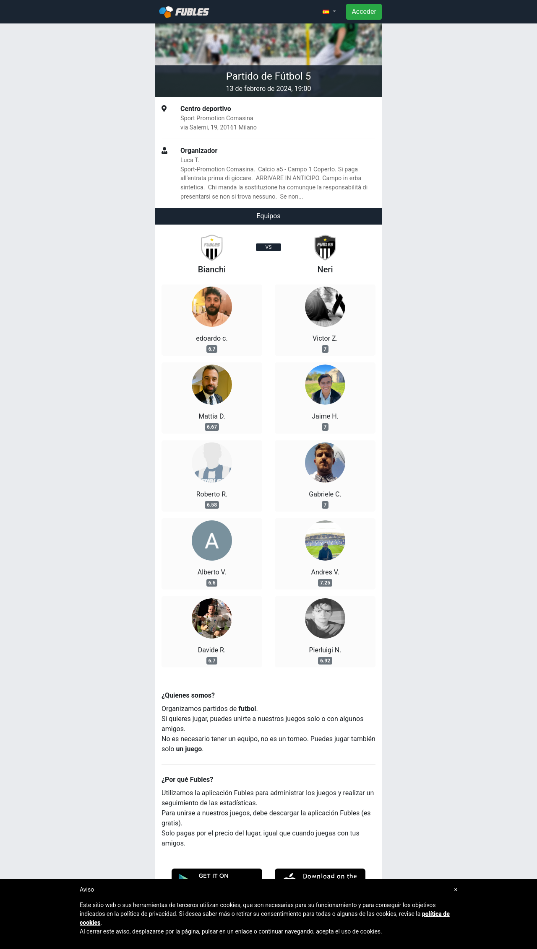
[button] (329, 11)
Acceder (364, 12)
